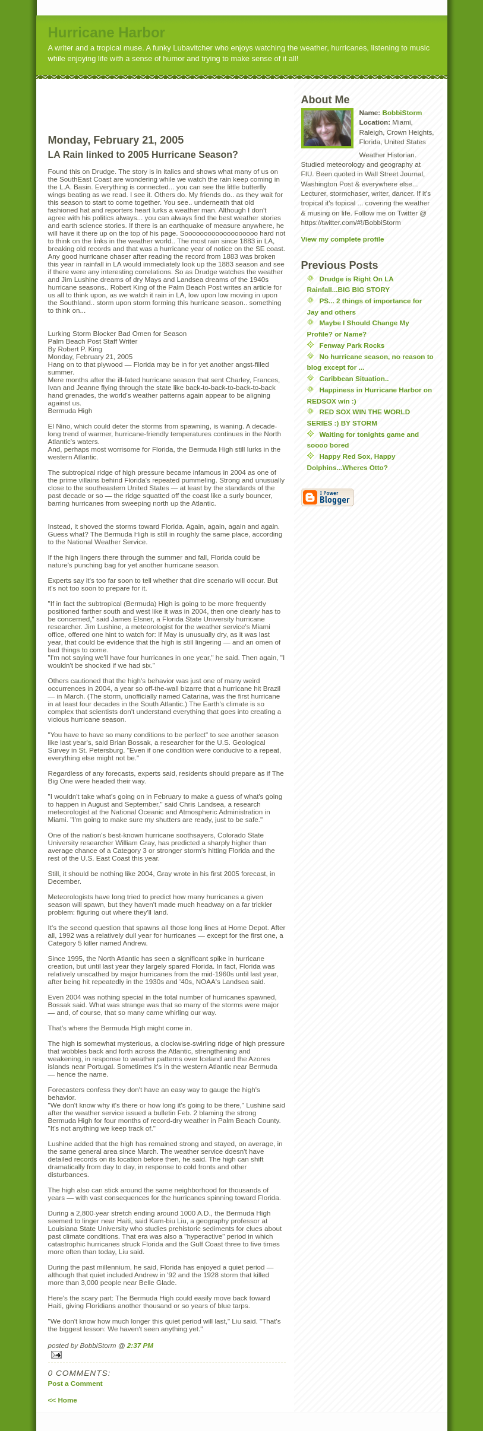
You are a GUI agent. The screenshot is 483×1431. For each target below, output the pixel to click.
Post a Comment (75, 1383)
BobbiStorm (402, 112)
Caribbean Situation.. (354, 378)
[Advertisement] (189, 97)
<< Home (62, 1400)
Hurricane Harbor (106, 32)
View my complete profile (342, 239)
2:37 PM (140, 1345)
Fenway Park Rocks (352, 345)
